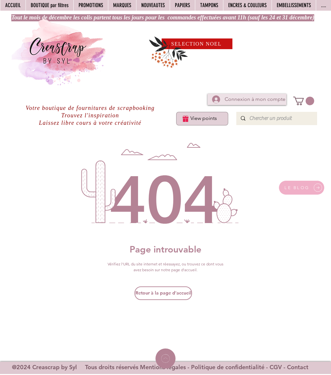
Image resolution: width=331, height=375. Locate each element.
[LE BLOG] (302, 187)
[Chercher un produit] (276, 118)
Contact (297, 367)
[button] (303, 101)
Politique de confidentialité (227, 367)
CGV (276, 367)
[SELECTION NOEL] (197, 43)
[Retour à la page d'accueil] (163, 293)
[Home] (165, 358)
